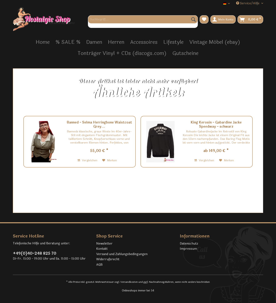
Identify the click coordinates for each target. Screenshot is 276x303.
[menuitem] (143, 21)
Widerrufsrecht (107, 259)
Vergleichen (87, 160)
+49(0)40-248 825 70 (34, 253)
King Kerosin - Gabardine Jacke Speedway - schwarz (216, 124)
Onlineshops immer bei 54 (138, 291)
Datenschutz (189, 243)
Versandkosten (129, 282)
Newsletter (104, 243)
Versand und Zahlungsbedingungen (122, 254)
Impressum (188, 248)
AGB (99, 264)
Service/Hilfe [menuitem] (248, 3)
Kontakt (102, 248)
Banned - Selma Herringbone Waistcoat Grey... (99, 124)
